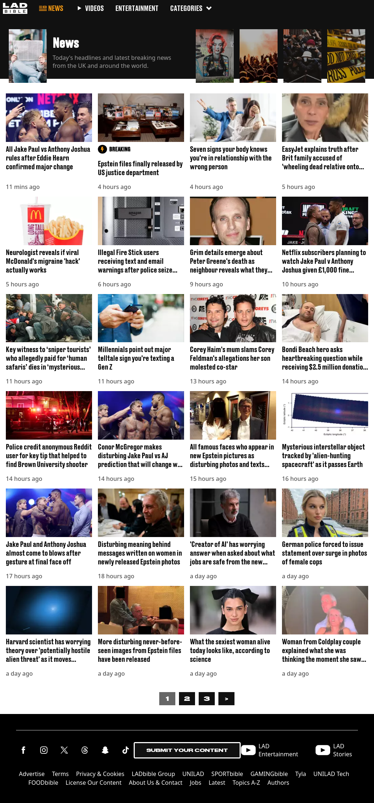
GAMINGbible (269, 774)
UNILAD (193, 774)
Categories (191, 8)
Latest (217, 783)
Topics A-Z (246, 783)
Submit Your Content (187, 750)
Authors (278, 783)
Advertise (32, 774)
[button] (99, 54)
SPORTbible (227, 774)
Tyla (300, 774)
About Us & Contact (156, 783)
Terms (60, 774)
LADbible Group (153, 774)
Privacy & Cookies (100, 774)
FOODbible (43, 783)
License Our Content (94, 783)
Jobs (196, 783)
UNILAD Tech (331, 774)
